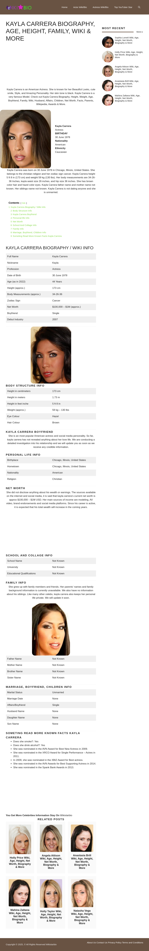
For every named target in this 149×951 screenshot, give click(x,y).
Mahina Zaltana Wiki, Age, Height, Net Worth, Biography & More (20, 916)
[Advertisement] (51, 67)
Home (65, 7)
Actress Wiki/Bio (100, 7)
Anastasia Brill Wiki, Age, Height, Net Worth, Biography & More (82, 861)
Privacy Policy (114, 942)
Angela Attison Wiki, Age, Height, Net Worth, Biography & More (51, 861)
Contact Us (101, 942)
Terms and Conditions (132, 942)
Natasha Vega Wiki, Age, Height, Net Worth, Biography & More (82, 917)
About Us (91, 942)
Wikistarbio (66, 815)
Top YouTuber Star (123, 7)
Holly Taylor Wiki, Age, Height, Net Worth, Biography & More (51, 916)
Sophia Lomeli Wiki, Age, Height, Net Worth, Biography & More (127, 40)
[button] (139, 7)
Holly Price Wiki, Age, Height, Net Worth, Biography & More (20, 862)
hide (24, 203)
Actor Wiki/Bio (80, 7)
